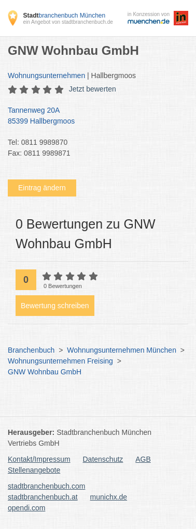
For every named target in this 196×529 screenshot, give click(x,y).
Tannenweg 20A (93, 116)
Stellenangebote (34, 470)
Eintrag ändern (42, 188)
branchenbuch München (64, 15)
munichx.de (109, 497)
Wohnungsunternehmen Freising (60, 361)
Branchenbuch (31, 350)
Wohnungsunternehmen (46, 75)
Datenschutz (103, 459)
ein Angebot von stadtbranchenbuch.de (68, 22)
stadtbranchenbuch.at (43, 497)
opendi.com (26, 508)
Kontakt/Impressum (39, 459)
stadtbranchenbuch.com (46, 486)
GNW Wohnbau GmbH (44, 372)
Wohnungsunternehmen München (121, 350)
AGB (143, 459)
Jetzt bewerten (92, 89)
